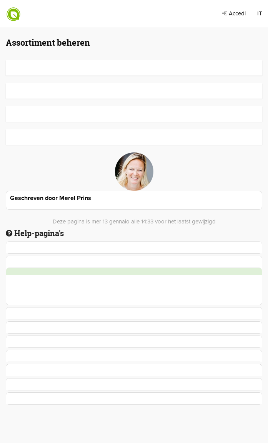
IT (259, 13)
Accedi (234, 13)
